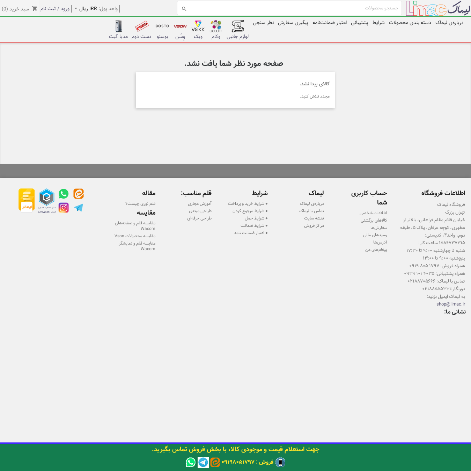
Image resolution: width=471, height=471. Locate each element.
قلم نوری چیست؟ (140, 203)
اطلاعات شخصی (373, 212)
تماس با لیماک (311, 210)
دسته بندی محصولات (410, 22)
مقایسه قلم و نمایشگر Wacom (137, 246)
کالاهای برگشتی (374, 220)
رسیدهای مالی (375, 234)
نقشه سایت (314, 218)
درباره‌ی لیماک (449, 22)
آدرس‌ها (380, 242)
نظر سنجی (263, 22)
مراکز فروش (314, 225)
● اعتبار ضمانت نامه (251, 232)
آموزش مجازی (200, 203)
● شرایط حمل (256, 218)
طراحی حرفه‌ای (199, 218)
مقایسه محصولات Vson (135, 235)
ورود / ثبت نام (55, 9)
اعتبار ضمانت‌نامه (329, 22)
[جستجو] (289, 8)
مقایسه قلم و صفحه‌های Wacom (135, 225)
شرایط (379, 22)
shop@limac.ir (450, 304)
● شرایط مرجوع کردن (250, 210)
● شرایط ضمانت (254, 225)
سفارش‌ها (378, 227)
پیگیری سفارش (293, 22)
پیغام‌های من (376, 249)
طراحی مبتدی (200, 210)
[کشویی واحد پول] (84, 9)
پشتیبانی (359, 22)
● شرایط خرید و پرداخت (248, 203)
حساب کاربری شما (369, 198)
